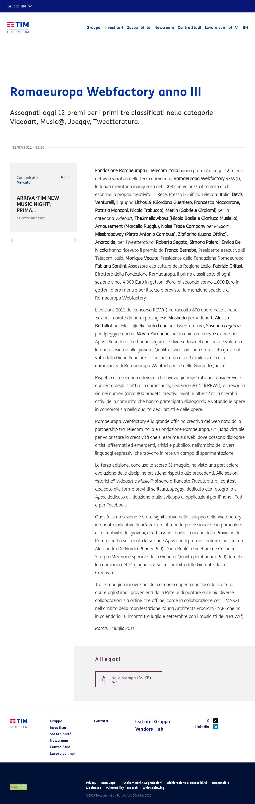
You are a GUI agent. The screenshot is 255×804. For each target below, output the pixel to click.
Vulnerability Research (122, 788)
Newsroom (164, 28)
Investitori (113, 28)
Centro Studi (189, 28)
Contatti (101, 721)
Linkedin (208, 726)
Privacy (91, 783)
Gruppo (93, 28)
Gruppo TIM (16, 6)
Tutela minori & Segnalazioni (142, 783)
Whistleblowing (153, 788)
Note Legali (109, 783)
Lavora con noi (218, 28)
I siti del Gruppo (152, 721)
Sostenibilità (138, 28)
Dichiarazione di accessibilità (187, 783)
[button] (12, 240)
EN (245, 28)
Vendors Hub (149, 729)
